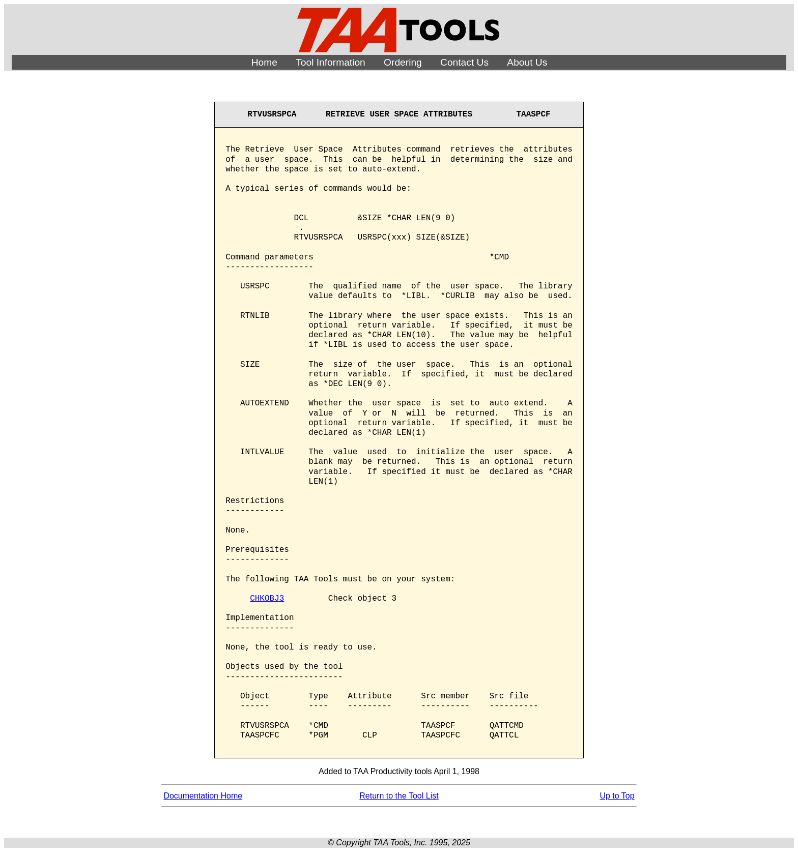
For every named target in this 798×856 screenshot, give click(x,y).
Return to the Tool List (398, 795)
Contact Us (464, 62)
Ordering (403, 62)
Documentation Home (202, 795)
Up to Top (617, 795)
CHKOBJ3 (267, 598)
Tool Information (330, 62)
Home (264, 62)
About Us (527, 62)
